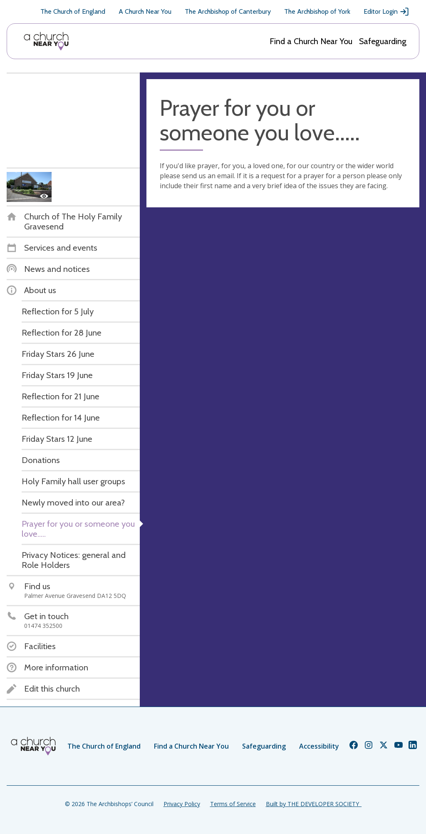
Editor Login (386, 12)
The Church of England (72, 11)
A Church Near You (145, 11)
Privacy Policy (181, 804)
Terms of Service (233, 804)
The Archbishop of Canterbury (228, 11)
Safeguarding (382, 41)
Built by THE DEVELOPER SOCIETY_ (314, 804)
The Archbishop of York (317, 11)
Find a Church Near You (311, 41)
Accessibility (319, 746)
